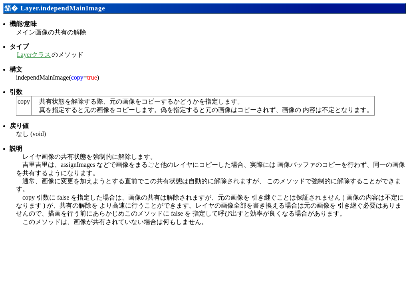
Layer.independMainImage (62, 8)
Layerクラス (34, 54)
